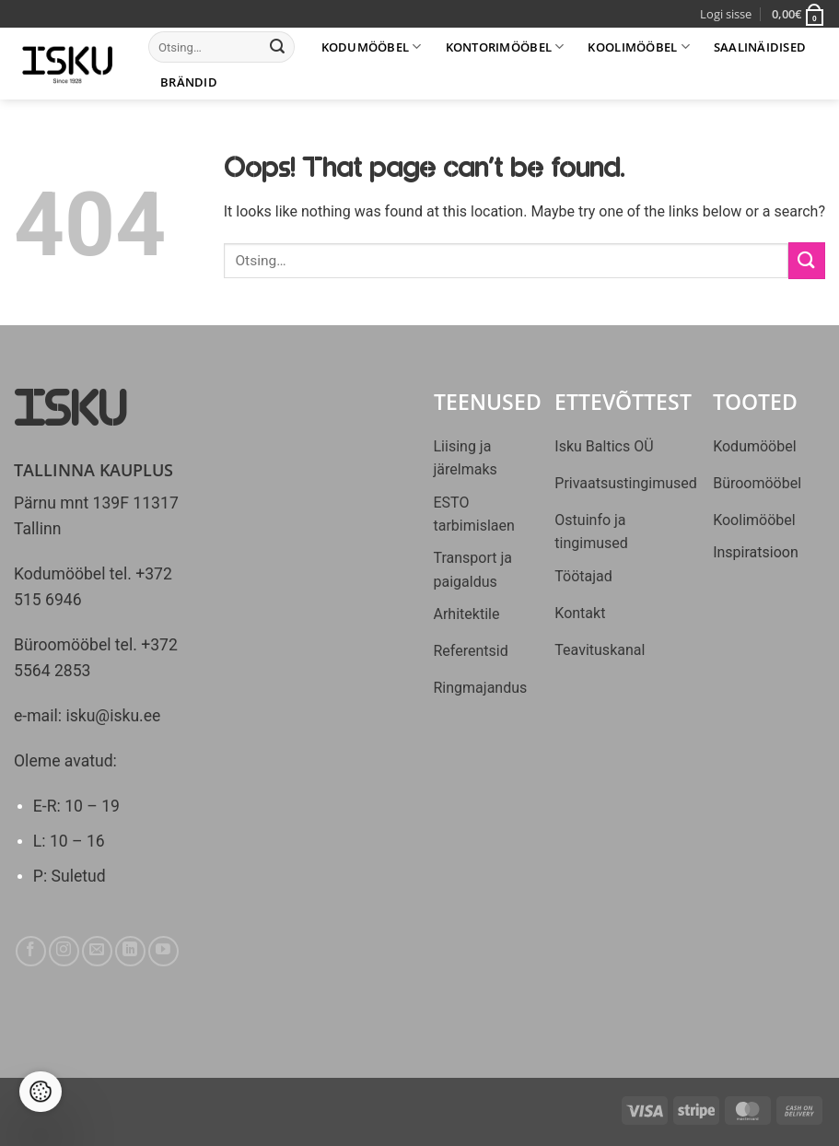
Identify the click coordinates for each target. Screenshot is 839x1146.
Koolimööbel (638, 46)
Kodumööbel (371, 46)
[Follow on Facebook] (31, 951)
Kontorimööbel (505, 46)
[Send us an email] (97, 951)
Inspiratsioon (755, 552)
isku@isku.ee (112, 716)
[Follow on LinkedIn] (130, 951)
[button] (798, 14)
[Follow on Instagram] (64, 951)
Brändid (188, 82)
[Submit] (277, 47)
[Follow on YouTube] (163, 951)
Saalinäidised (760, 47)
